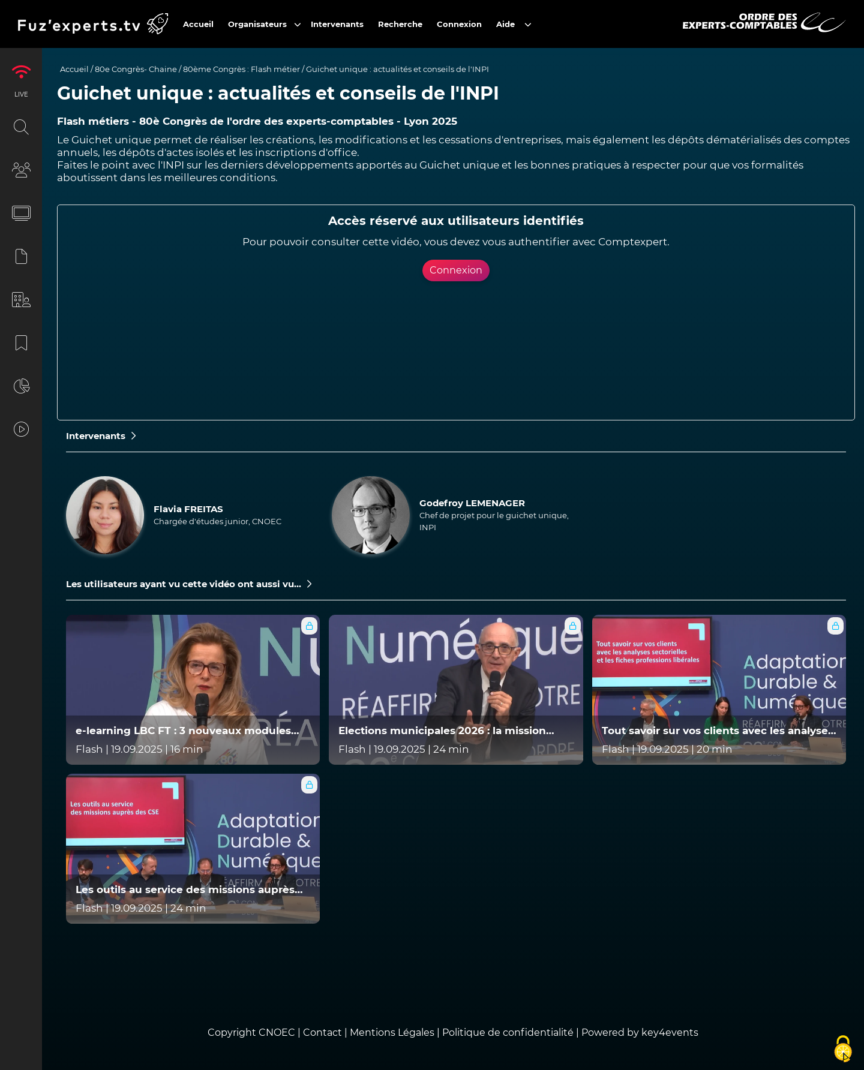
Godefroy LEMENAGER (472, 503)
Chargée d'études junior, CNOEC (217, 521)
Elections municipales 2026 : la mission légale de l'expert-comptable (442, 731)
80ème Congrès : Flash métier (241, 69)
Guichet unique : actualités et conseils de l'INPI (397, 69)
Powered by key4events (639, 1032)
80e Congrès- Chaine (136, 69)
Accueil (74, 69)
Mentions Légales (392, 1032)
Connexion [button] (456, 270)
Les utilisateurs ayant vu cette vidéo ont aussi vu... (188, 583)
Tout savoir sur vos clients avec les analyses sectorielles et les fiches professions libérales (717, 731)
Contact (323, 1032)
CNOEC (277, 1032)
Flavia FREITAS (188, 509)
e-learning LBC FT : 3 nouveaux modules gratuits (183, 731)
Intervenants (101, 435)
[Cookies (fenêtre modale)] (843, 1049)
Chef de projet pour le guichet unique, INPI (494, 521)
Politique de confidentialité (508, 1032)
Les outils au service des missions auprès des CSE (185, 889)
